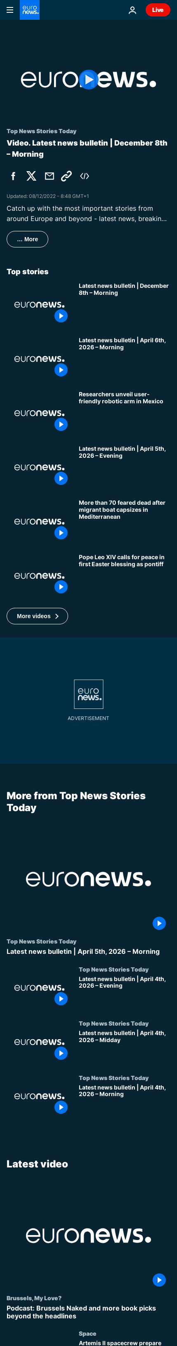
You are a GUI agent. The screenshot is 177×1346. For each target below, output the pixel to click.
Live (158, 9)
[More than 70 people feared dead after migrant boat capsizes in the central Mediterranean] (124, 521)
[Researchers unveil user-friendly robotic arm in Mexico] (124, 413)
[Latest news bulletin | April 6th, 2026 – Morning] (124, 359)
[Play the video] (88, 79)
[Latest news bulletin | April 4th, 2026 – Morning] (124, 1101)
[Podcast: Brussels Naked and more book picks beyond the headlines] (88, 1312)
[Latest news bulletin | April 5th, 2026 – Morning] (88, 952)
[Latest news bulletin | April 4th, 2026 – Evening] (124, 993)
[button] (37, 616)
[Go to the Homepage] (30, 10)
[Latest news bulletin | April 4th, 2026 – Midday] (124, 1047)
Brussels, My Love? (34, 1297)
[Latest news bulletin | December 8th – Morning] (124, 304)
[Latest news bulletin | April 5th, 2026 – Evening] (124, 467)
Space (88, 1333)
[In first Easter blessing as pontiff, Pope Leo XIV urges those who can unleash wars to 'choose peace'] (124, 576)
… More (27, 239)
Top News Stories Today (41, 941)
